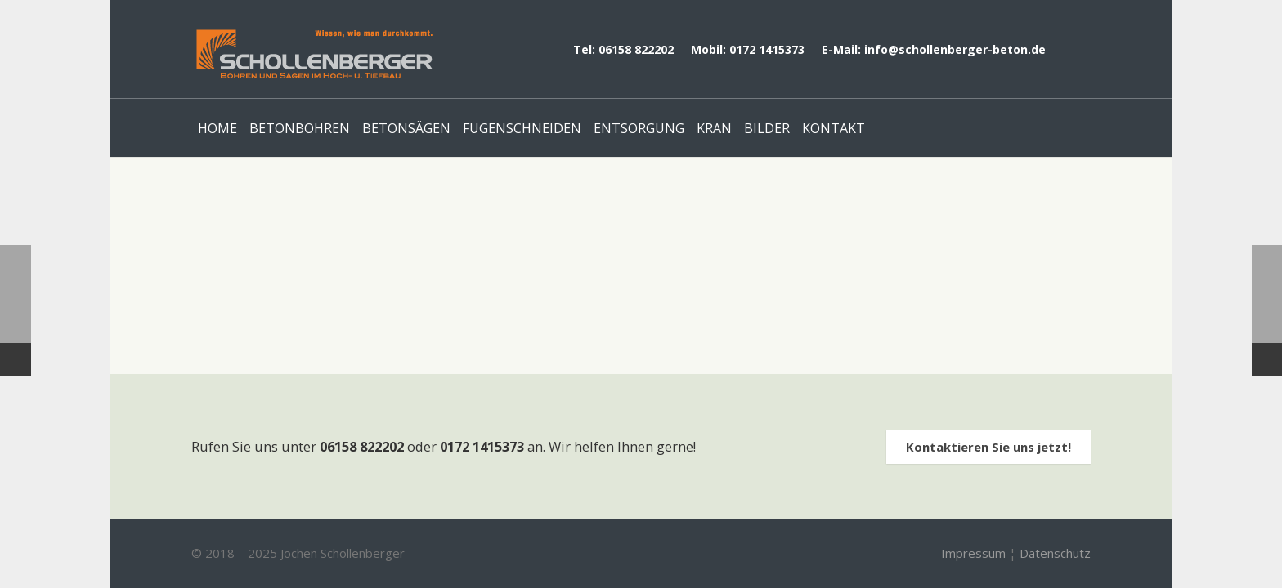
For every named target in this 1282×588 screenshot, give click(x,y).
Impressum (973, 553)
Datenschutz (1055, 553)
